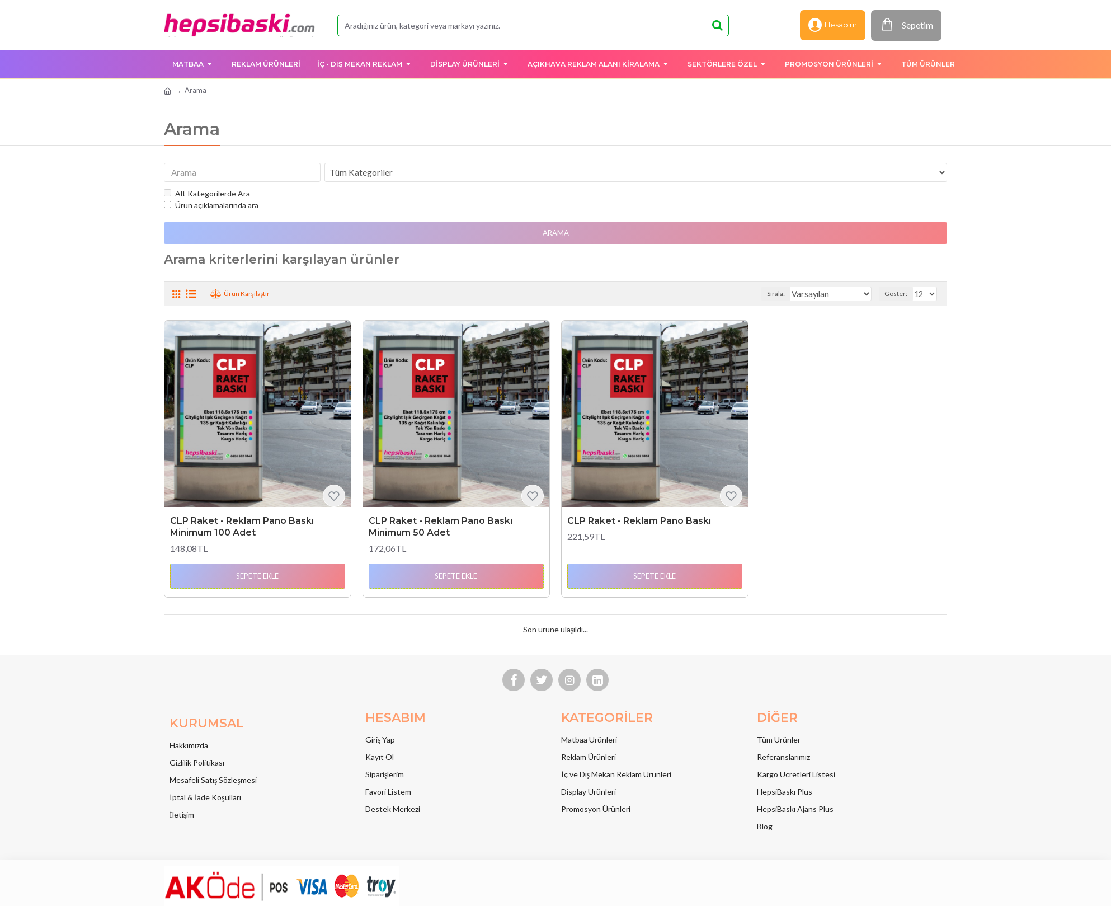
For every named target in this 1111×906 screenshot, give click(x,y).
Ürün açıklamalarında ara (211, 207)
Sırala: (790, 296)
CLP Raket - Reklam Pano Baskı (639, 523)
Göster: (897, 296)
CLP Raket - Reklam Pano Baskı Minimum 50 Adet (440, 529)
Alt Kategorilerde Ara (207, 195)
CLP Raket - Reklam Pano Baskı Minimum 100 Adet (242, 529)
